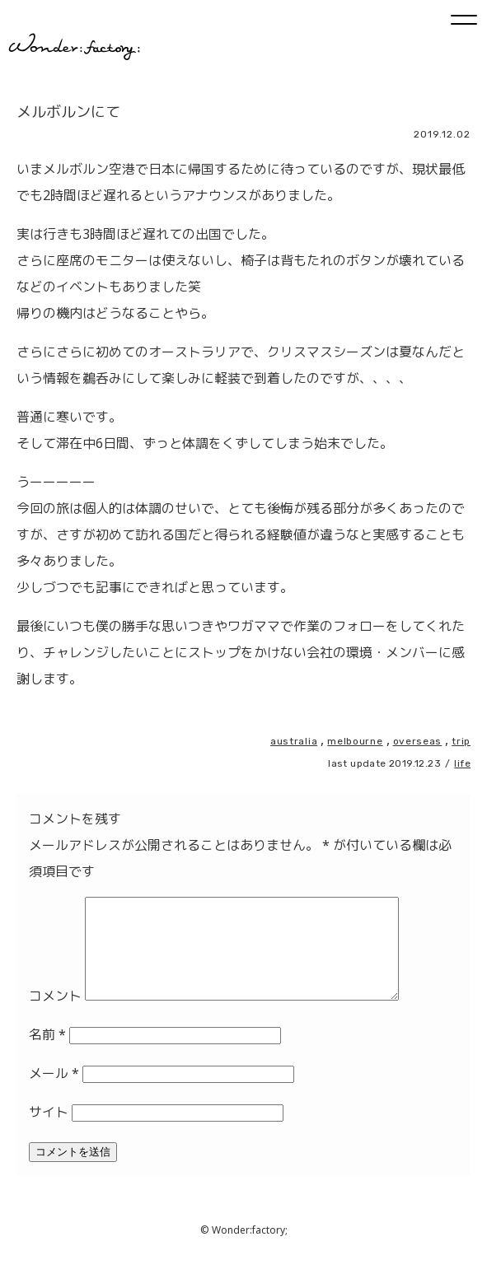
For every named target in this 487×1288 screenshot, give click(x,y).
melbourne (354, 741)
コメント (55, 1015)
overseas (418, 741)
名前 (47, 1054)
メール (54, 1093)
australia (293, 741)
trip (461, 741)
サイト (48, 1131)
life (462, 763)
